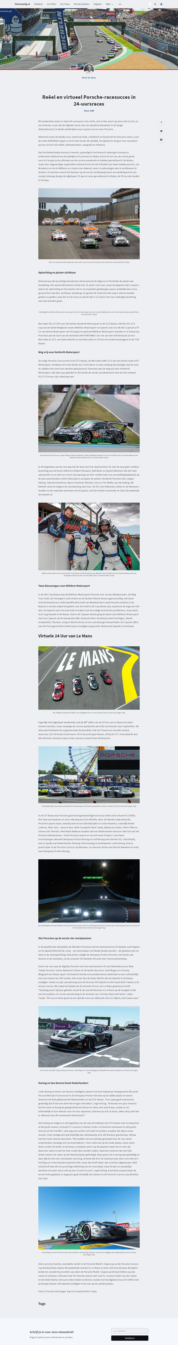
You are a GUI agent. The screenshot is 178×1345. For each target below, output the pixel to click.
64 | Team (65, 4)
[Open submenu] (120, 4)
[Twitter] (161, 131)
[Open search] (155, 4)
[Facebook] (161, 140)
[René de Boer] (89, 70)
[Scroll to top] (161, 122)
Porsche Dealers (82, 4)
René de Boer (89, 77)
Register (98, 4)
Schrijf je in (130, 1338)
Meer (110, 4)
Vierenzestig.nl (22, 4)
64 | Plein (51, 4)
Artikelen (38, 4)
